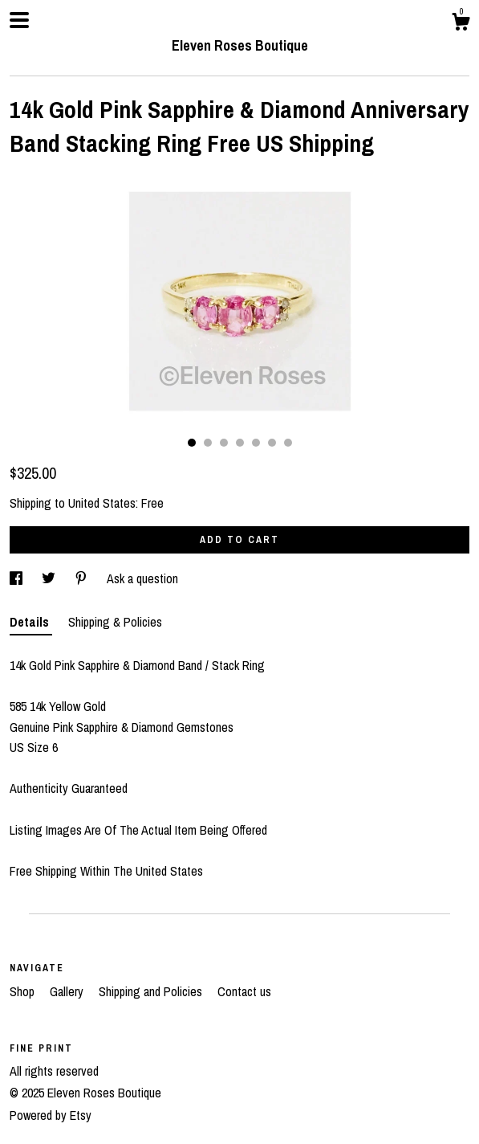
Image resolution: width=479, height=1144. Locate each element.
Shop (24, 991)
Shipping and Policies (152, 991)
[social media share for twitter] (50, 578)
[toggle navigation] (19, 20)
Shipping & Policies (115, 622)
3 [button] (224, 443)
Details (31, 622)
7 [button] (288, 443)
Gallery (68, 991)
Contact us (244, 991)
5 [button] (256, 443)
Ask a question (142, 578)
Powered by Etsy (50, 1115)
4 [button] (240, 443)
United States (102, 503)
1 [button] (192, 443)
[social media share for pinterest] (83, 578)
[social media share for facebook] (18, 578)
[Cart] (460, 24)
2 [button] (208, 443)
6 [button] (272, 443)
